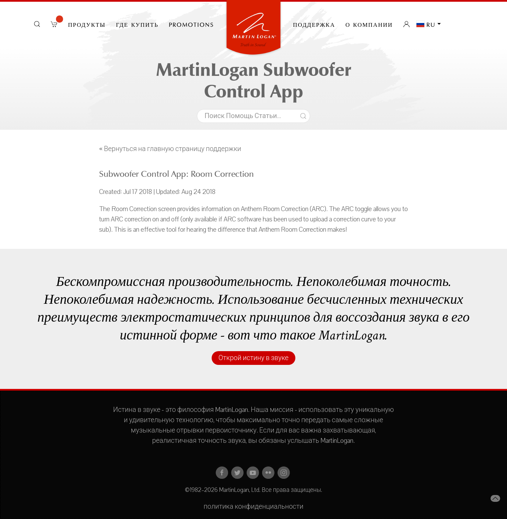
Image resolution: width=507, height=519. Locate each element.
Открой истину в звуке (253, 358)
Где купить (137, 24)
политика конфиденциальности (254, 506)
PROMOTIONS (191, 24)
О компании (369, 24)
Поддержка (314, 24)
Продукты (87, 24)
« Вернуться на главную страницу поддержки (170, 149)
